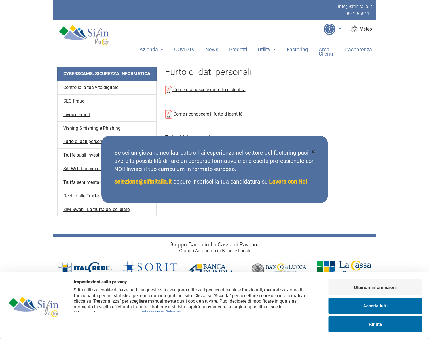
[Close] (313, 152)
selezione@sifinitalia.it (143, 181)
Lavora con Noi (288, 181)
